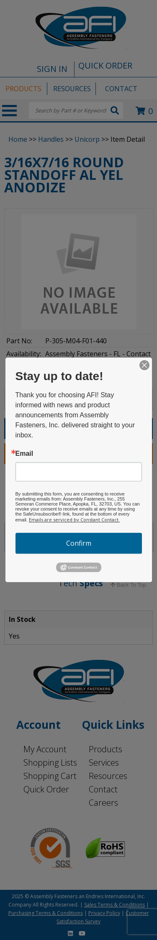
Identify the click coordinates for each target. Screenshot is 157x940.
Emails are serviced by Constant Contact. (74, 519)
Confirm (78, 543)
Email (24, 453)
